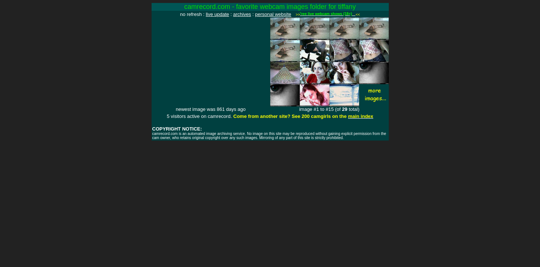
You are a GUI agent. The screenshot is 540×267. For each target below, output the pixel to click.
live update (217, 14)
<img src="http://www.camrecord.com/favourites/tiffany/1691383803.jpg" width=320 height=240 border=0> (211, 61)
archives (242, 14)
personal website (273, 14)
